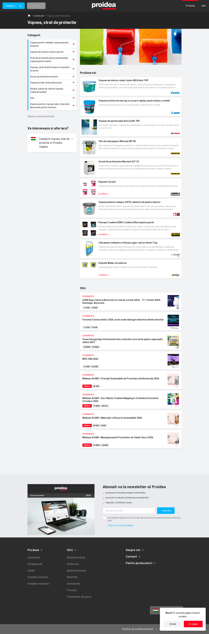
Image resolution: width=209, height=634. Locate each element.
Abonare (166, 510)
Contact (131, 556)
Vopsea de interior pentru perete (52, 52)
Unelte (31, 570)
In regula (193, 624)
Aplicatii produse (76, 570)
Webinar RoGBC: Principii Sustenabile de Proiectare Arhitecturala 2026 (130, 380)
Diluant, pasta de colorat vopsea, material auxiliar (52, 90)
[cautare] (41, 5)
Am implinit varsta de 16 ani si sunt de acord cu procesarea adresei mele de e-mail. (144, 519)
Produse (33, 550)
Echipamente (35, 564)
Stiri (70, 550)
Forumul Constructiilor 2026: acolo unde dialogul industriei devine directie (130, 321)
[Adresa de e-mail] (129, 510)
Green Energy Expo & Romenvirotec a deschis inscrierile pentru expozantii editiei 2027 (130, 341)
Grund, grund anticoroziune (52, 77)
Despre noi (133, 550)
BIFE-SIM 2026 (130, 361)
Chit (52, 98)
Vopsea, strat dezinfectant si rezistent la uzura (52, 68)
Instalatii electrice (38, 577)
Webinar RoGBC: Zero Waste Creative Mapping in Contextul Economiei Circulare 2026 (130, 400)
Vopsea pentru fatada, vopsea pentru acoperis (52, 44)
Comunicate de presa (79, 596)
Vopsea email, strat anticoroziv (52, 83)
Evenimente (73, 583)
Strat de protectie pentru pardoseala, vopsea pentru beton (52, 59)
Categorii (10, 5)
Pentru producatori (139, 563)
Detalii (173, 624)
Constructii (39, 16)
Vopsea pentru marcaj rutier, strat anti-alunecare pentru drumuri (52, 105)
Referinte (72, 577)
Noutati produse (76, 557)
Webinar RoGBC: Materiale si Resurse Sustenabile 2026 (130, 419)
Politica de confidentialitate (120, 525)
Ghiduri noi (73, 564)
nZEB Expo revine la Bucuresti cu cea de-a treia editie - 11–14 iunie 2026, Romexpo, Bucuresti (130, 302)
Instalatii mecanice (38, 583)
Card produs (130, 86)
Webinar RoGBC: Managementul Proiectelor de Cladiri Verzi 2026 (130, 439)
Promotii (72, 590)
